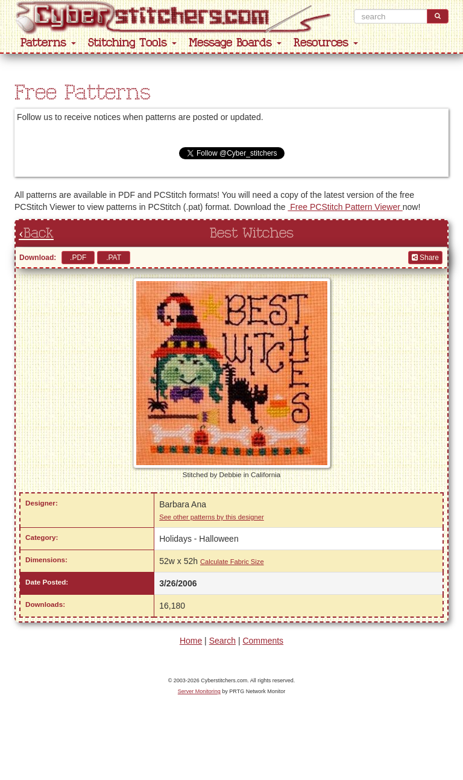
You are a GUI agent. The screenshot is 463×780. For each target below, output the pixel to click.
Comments (262, 640)
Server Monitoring (199, 691)
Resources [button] (326, 43)
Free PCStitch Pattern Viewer (345, 207)
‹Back (36, 233)
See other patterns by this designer (211, 517)
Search (222, 640)
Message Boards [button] (235, 43)
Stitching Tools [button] (132, 43)
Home (191, 640)
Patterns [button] (48, 43)
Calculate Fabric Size (232, 561)
